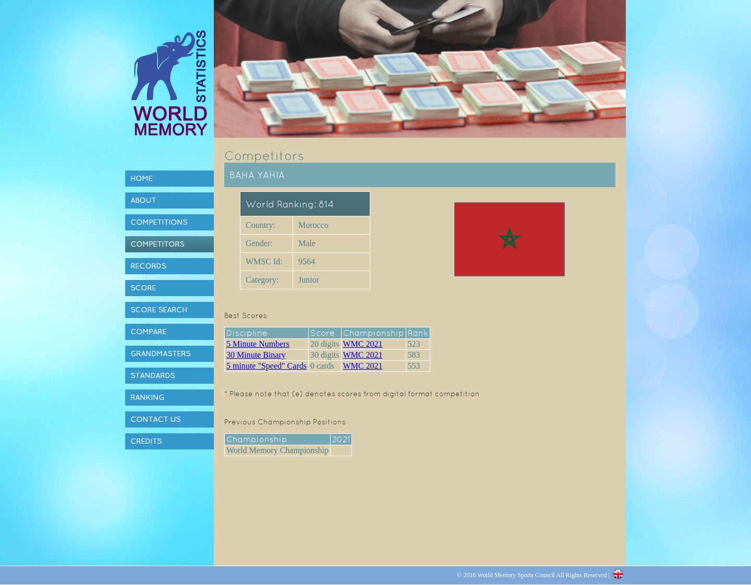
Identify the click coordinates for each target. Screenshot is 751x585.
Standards (152, 375)
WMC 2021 (363, 343)
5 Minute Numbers (257, 343)
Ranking (147, 397)
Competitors (157, 244)
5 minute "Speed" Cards (266, 365)
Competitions (158, 222)
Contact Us (155, 419)
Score (143, 288)
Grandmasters (160, 353)
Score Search (158, 310)
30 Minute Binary (256, 354)
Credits (146, 441)
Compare (148, 331)
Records (148, 266)
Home (141, 178)
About (143, 200)
